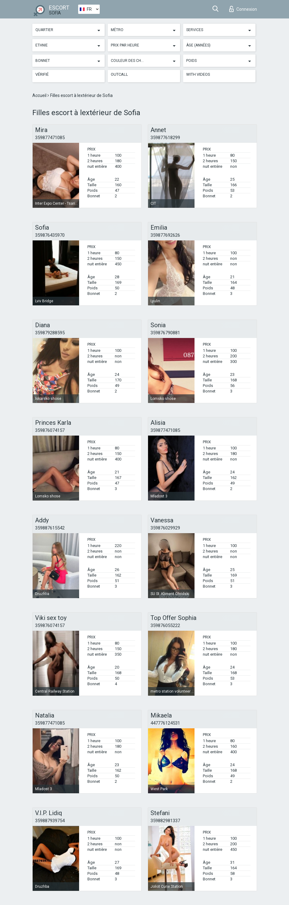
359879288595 (50, 333)
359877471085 (50, 137)
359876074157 (50, 430)
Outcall (119, 74)
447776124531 (165, 723)
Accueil (39, 95)
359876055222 (165, 625)
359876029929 (165, 528)
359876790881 (165, 333)
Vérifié (42, 74)
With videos (198, 74)
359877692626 (165, 235)
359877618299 (165, 137)
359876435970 (50, 235)
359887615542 (50, 528)
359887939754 (50, 820)
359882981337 (165, 820)
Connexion (243, 9)
